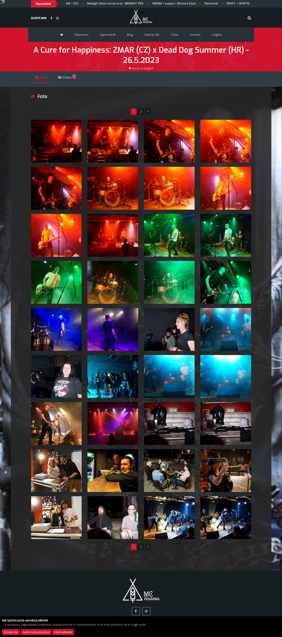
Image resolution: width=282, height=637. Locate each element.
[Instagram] (57, 18)
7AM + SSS (83, 3)
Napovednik (107, 35)
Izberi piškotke (63, 632)
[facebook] (51, 18)
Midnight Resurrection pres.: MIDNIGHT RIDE (126, 3)
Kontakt (195, 35)
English (217, 35)
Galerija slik (151, 35)
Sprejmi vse (11, 632)
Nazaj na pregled (141, 68)
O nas (175, 35)
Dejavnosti (81, 35)
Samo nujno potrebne (36, 632)
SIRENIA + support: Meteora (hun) (185, 3)
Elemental (222, 3)
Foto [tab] (41, 77)
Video (67, 77)
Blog (130, 35)
